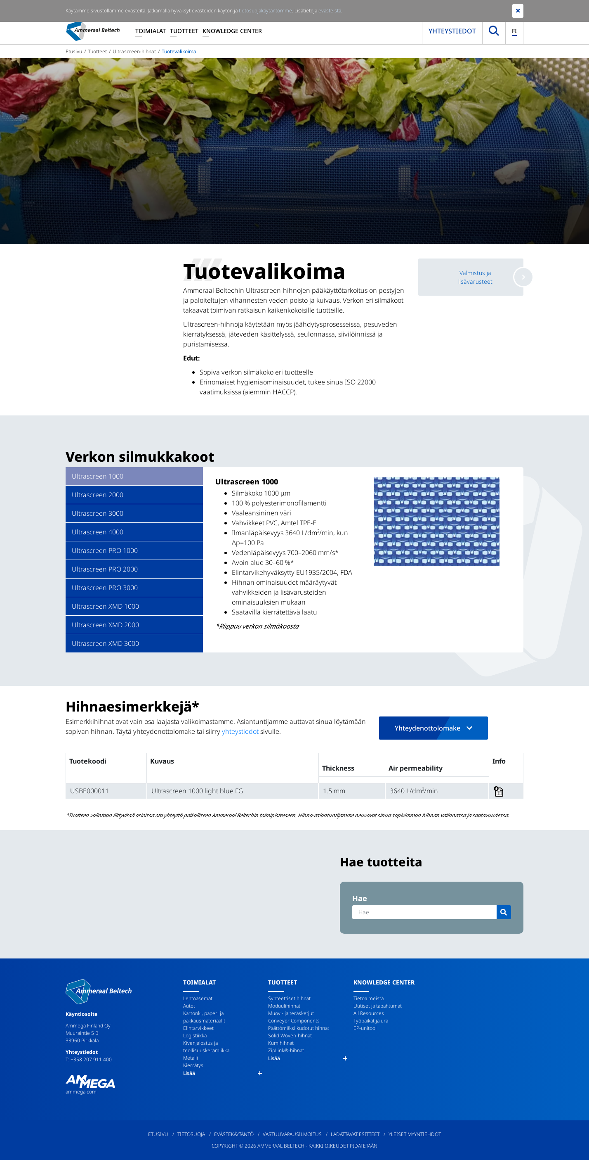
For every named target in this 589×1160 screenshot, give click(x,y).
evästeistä (329, 10)
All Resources (368, 1013)
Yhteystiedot (452, 31)
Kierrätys (193, 1065)
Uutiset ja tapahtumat (377, 1005)
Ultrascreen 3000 (97, 513)
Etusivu (74, 51)
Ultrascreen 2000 (97, 494)
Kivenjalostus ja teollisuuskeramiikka (206, 1046)
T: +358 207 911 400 (89, 1059)
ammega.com (81, 1091)
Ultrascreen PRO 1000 (105, 550)
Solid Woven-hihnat (290, 1035)
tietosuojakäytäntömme (265, 10)
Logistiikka (195, 1035)
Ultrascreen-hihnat (134, 51)
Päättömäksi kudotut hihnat (298, 1028)
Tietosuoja (191, 1134)
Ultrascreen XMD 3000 (105, 643)
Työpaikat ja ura (370, 1020)
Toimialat (150, 31)
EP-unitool (365, 1028)
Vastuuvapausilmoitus (292, 1134)
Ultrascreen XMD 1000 (105, 606)
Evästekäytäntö (234, 1134)
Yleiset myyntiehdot (415, 1134)
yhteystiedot (240, 731)
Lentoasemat (197, 998)
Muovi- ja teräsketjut (291, 1013)
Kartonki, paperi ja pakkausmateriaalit (204, 1017)
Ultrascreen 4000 (97, 531)
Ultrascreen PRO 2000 (105, 569)
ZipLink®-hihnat (286, 1050)
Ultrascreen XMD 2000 (105, 624)
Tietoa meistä (368, 998)
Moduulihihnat (284, 1005)
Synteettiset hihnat (289, 998)
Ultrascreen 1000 (97, 476)
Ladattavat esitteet (355, 1134)
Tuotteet (184, 31)
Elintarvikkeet (198, 1028)
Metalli (190, 1057)
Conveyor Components (294, 1020)
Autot (189, 1005)
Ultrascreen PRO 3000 (105, 587)
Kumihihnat (281, 1042)
